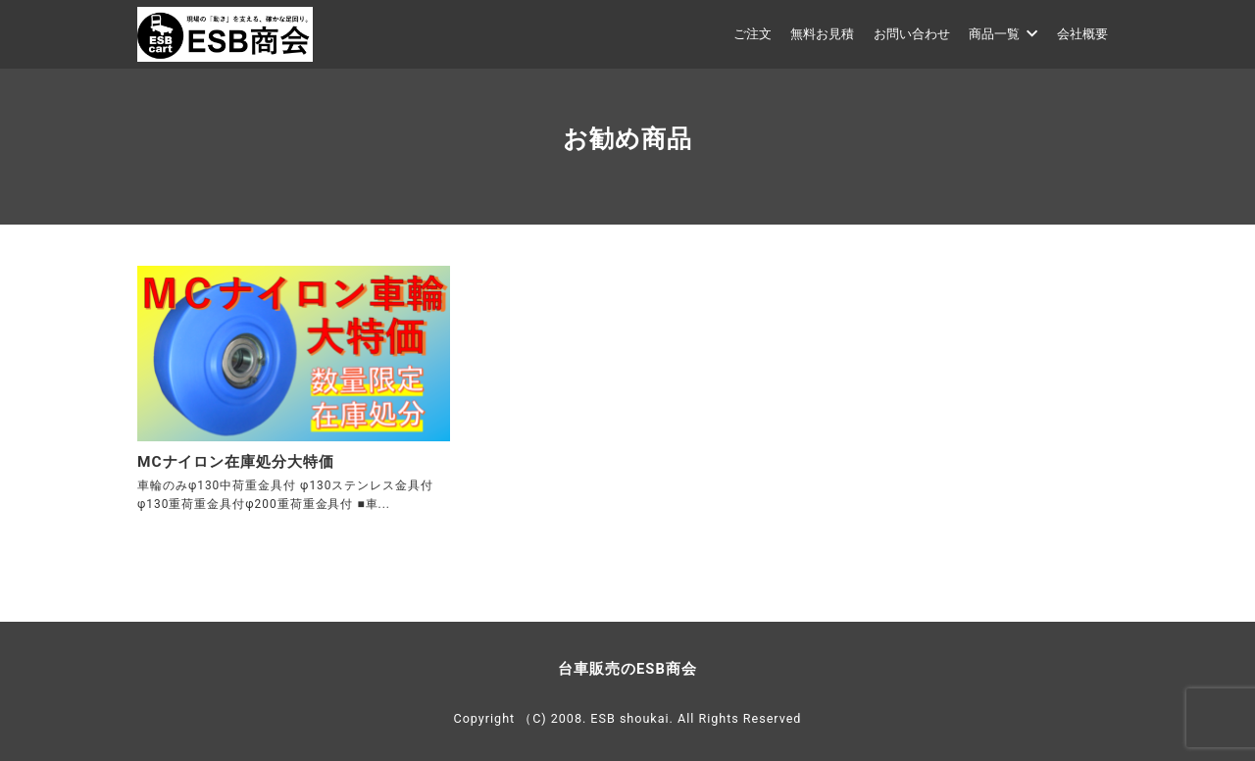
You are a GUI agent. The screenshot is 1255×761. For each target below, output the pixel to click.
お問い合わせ (912, 33)
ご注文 (752, 33)
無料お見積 (822, 33)
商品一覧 (1003, 33)
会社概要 (1082, 33)
